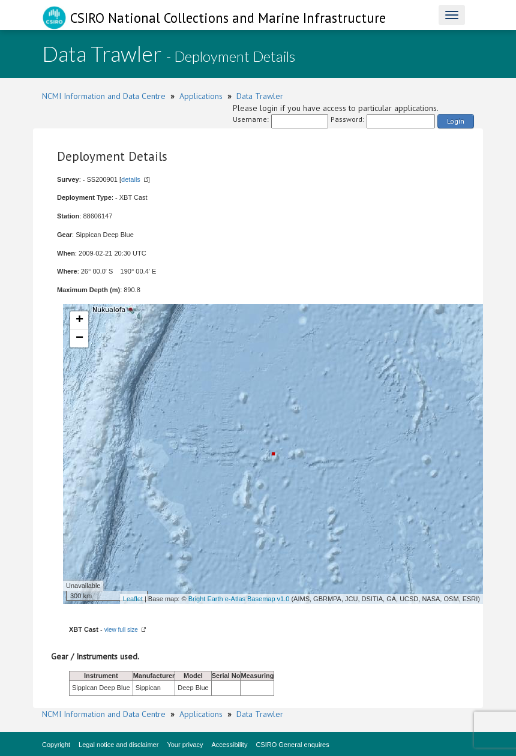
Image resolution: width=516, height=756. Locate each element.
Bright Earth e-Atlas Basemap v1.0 (239, 598)
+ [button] (79, 320)
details (130, 179)
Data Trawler (259, 96)
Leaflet (133, 598)
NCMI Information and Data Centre (104, 96)
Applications (201, 96)
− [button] (79, 338)
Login (455, 120)
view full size (121, 629)
